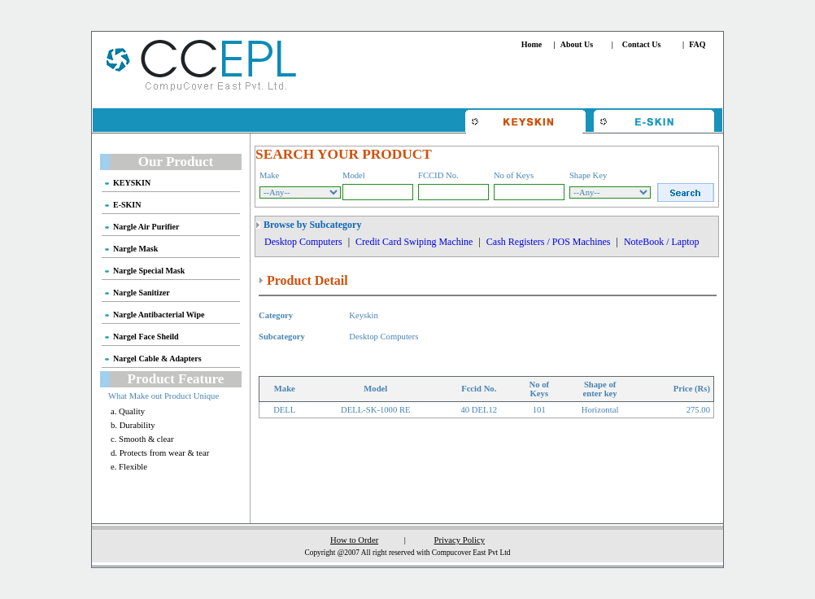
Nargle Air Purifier (146, 226)
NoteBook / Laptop (662, 241)
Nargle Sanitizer (141, 292)
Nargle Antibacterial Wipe (158, 314)
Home (532, 44)
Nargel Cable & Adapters (157, 358)
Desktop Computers (303, 241)
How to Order (354, 540)
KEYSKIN (131, 182)
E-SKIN (127, 204)
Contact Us (641, 44)
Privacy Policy (459, 540)
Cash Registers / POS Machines (548, 241)
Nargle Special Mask (149, 270)
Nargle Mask (135, 248)
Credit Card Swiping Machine (414, 241)
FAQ (697, 44)
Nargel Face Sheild (146, 336)
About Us (576, 44)
